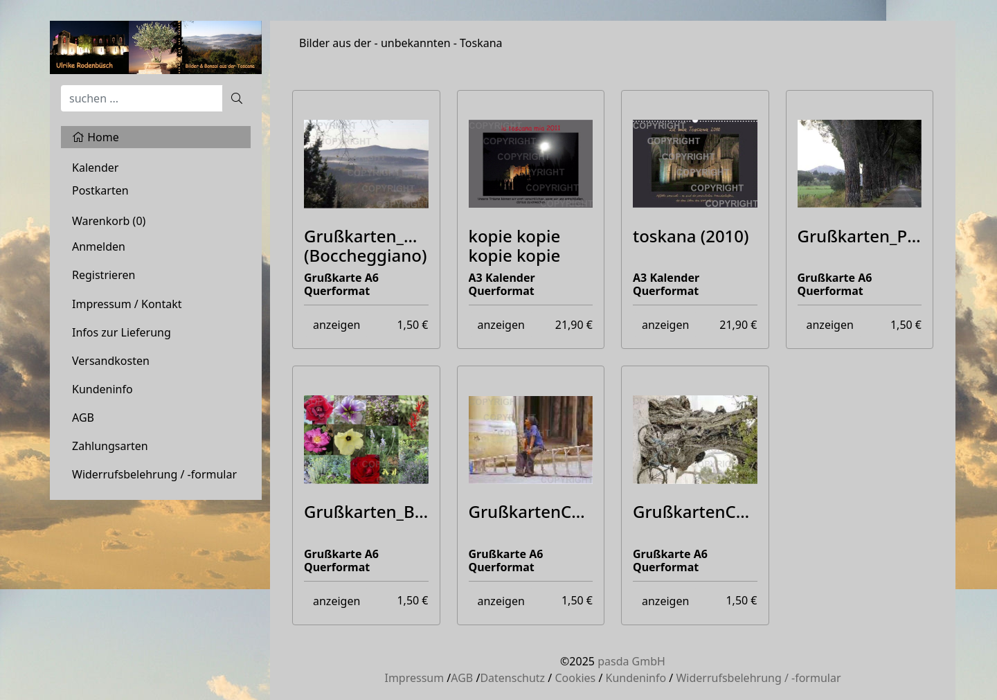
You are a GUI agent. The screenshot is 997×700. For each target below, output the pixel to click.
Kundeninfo (102, 389)
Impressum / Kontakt (127, 304)
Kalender (95, 167)
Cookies (575, 677)
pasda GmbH (631, 661)
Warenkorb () (108, 220)
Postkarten (100, 190)
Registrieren (103, 274)
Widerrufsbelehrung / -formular (154, 474)
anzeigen (336, 324)
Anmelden (98, 246)
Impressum (414, 677)
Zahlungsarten (110, 446)
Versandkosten (111, 360)
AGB (83, 417)
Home (95, 137)
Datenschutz (512, 677)
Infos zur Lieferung (121, 332)
